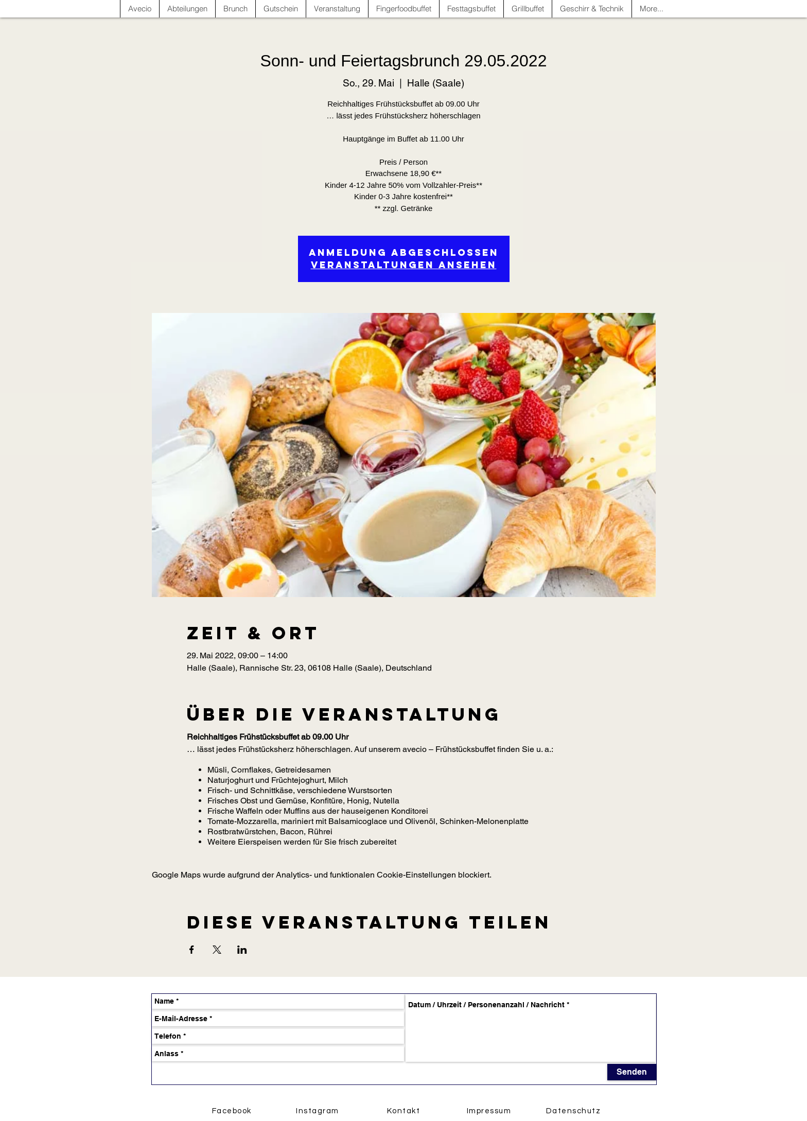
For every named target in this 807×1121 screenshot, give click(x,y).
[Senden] (631, 1072)
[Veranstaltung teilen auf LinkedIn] (242, 949)
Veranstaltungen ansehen (404, 265)
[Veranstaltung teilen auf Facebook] (192, 949)
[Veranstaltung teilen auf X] (217, 949)
